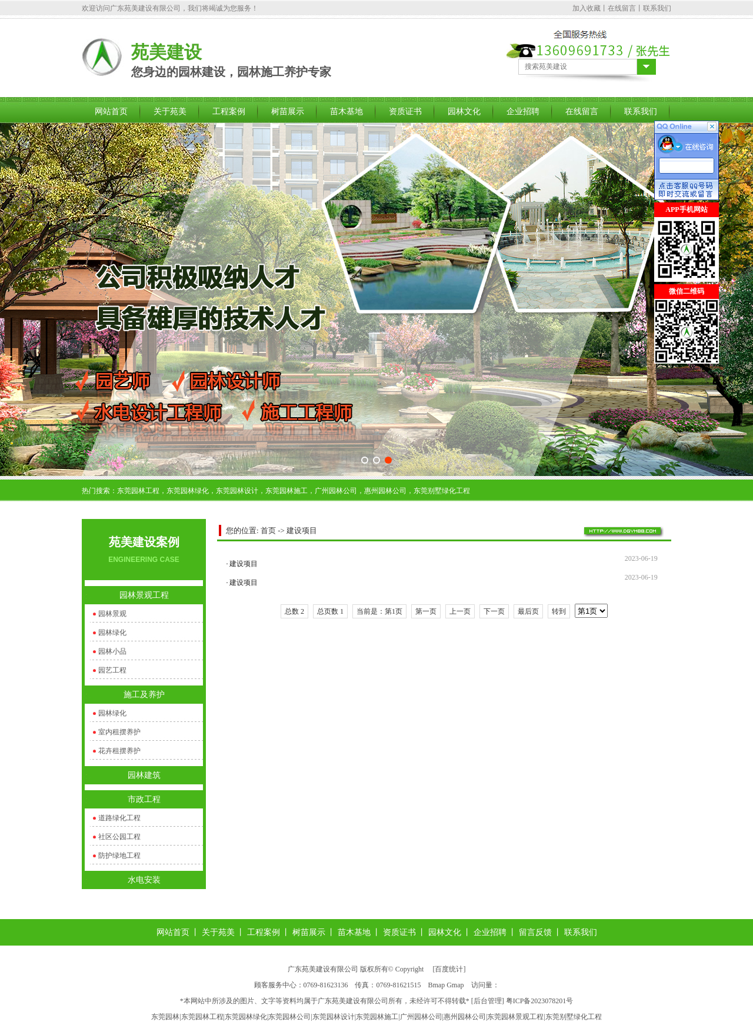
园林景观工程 (144, 595)
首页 (268, 530)
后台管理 (488, 1001)
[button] (364, 460)
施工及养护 (144, 694)
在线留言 (622, 8)
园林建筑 (144, 775)
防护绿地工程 (119, 855)
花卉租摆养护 (119, 751)
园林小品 (112, 651)
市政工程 (144, 799)
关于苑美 (170, 111)
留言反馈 (535, 932)
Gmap (455, 985)
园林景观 (112, 614)
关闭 (661, 371)
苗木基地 (346, 111)
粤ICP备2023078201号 (540, 1001)
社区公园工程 (119, 837)
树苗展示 (287, 111)
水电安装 (144, 880)
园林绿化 (112, 632)
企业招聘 (523, 111)
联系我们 (657, 8)
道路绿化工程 (119, 818)
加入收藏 (586, 8)
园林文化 (464, 111)
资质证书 (405, 111)
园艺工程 (112, 670)
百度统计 (449, 969)
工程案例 (228, 111)
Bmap (436, 985)
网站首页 (111, 111)
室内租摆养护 (119, 732)
